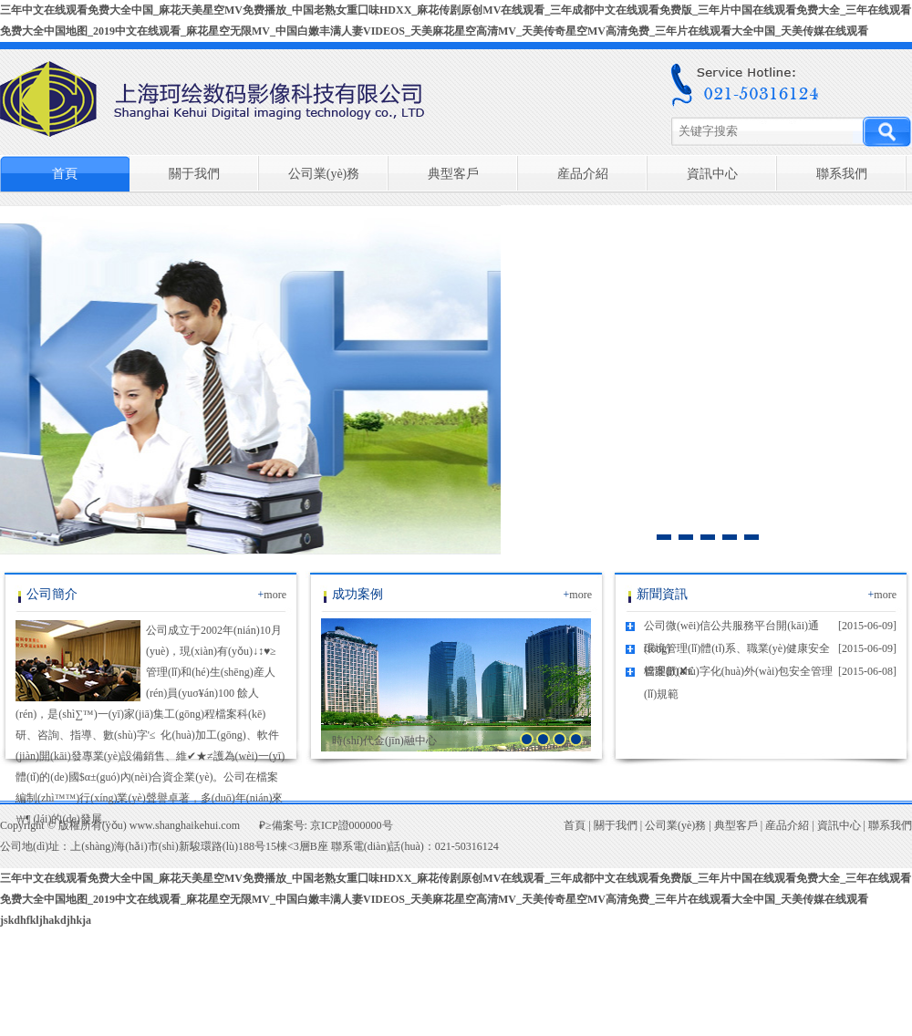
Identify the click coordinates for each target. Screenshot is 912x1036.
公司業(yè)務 (324, 174)
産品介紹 (582, 174)
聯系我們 (841, 174)
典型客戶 (453, 174)
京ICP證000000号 (351, 825)
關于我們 (194, 174)
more (272, 594)
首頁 (65, 174)
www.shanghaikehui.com (185, 825)
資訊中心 (712, 174)
